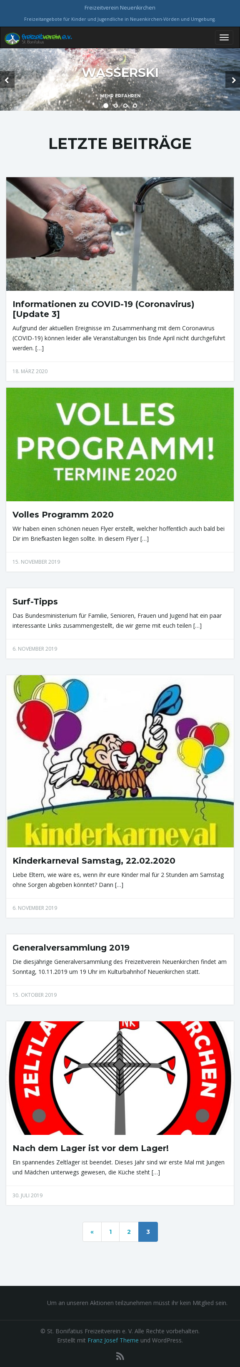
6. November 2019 (34, 648)
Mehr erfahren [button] (120, 96)
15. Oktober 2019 (34, 994)
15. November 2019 (36, 561)
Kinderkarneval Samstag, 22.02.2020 (93, 861)
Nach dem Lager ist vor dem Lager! (90, 1148)
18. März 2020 (30, 371)
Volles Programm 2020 (63, 515)
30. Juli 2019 (27, 1195)
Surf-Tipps (35, 602)
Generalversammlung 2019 (71, 948)
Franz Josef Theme (113, 1340)
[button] (7, 79)
